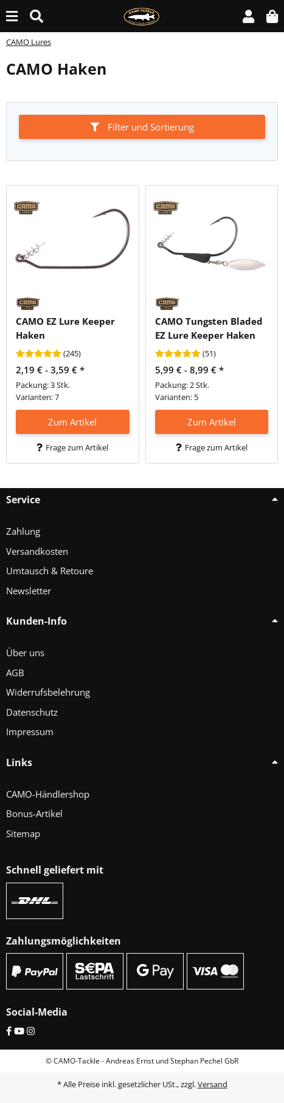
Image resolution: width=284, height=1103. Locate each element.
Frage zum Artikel (72, 447)
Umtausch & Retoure (49, 571)
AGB (15, 673)
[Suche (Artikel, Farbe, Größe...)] (36, 16)
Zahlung (23, 531)
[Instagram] (31, 1031)
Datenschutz (32, 712)
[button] (248, 16)
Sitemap (23, 833)
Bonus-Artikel (34, 813)
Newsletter (28, 591)
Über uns (25, 653)
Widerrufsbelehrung (48, 692)
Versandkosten (37, 551)
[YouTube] (19, 1031)
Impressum (30, 731)
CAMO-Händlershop (47, 794)
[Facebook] (9, 1031)
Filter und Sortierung (142, 127)
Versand (212, 1084)
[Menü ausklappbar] (12, 16)
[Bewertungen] (38, 354)
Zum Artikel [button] (72, 422)
